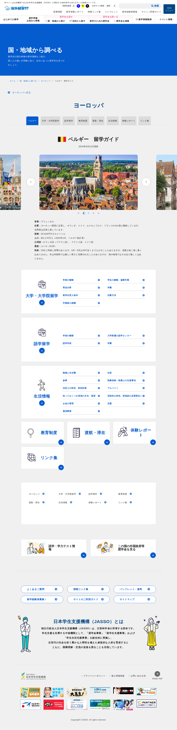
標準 (108, 6)
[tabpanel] (88, 182)
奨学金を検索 (121, 21)
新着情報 (57, 12)
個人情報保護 (117, 679)
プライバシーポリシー (93, 679)
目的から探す (77, 21)
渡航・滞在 (97, 121)
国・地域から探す (55, 21)
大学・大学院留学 (50, 121)
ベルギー (32, 121)
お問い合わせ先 (137, 679)
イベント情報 (165, 19)
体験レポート (128, 121)
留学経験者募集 (129, 12)
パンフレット (111, 12)
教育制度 (83, 121)
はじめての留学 (11, 19)
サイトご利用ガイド (151, 12)
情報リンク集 (94, 12)
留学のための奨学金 (99, 21)
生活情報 (112, 121)
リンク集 (144, 121)
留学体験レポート (75, 12)
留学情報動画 (144, 19)
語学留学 (68, 121)
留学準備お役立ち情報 (33, 19)
